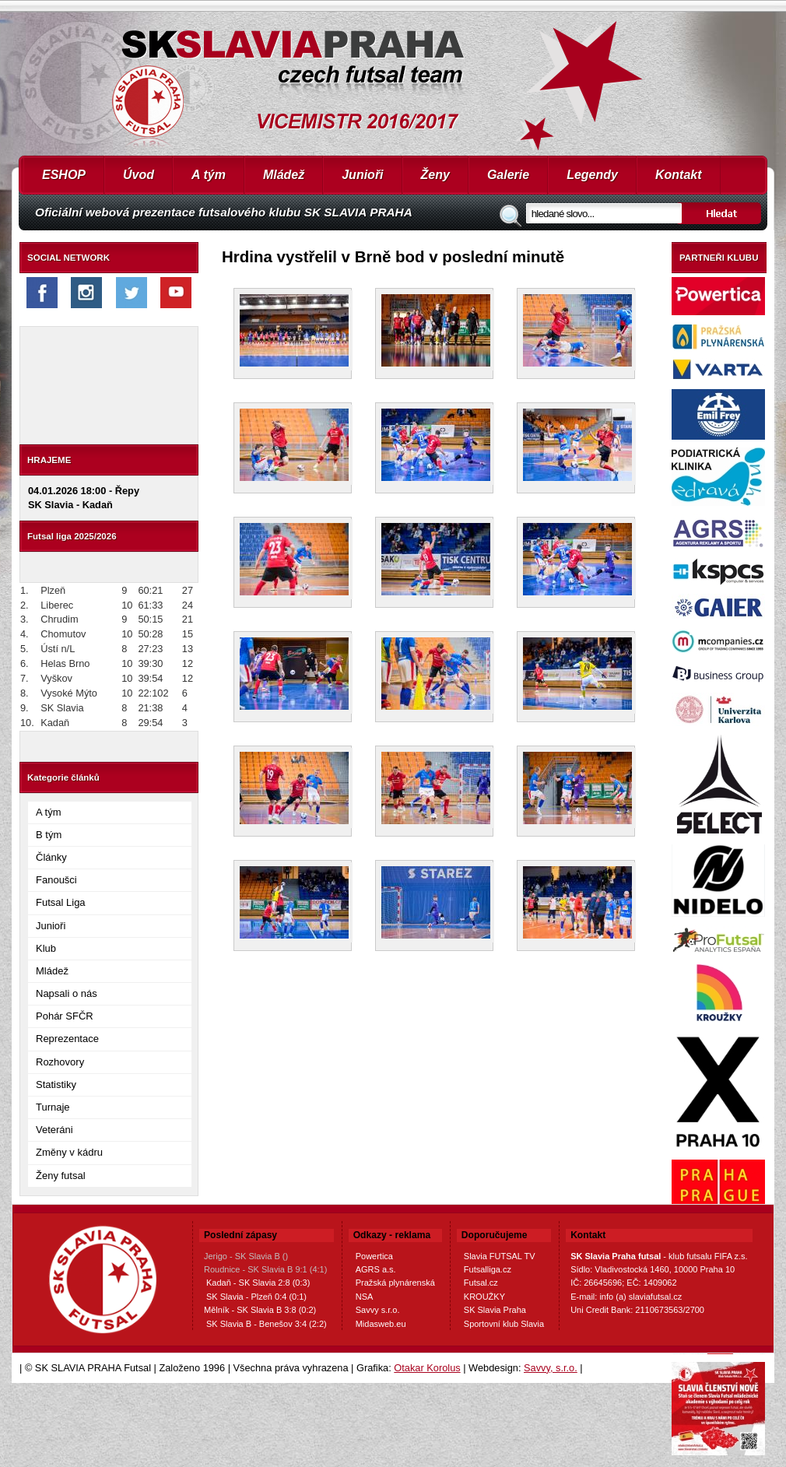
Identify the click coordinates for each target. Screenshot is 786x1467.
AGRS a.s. (376, 1269)
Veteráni (54, 1129)
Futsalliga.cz (487, 1269)
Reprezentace (67, 1038)
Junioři (362, 174)
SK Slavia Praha (495, 1309)
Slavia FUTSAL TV (499, 1256)
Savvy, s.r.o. (550, 1368)
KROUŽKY (484, 1296)
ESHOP (64, 174)
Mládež (283, 174)
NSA (365, 1296)
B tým (48, 835)
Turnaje (53, 1107)
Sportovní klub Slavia (504, 1323)
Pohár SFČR (64, 1016)
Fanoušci (56, 880)
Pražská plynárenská (395, 1282)
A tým (208, 174)
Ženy (435, 174)
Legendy (592, 174)
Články (51, 857)
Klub (46, 948)
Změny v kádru (69, 1152)
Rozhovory (60, 1062)
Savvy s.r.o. (378, 1309)
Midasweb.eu (381, 1323)
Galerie (508, 174)
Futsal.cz (481, 1282)
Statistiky (56, 1084)
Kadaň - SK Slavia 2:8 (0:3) (258, 1282)
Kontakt (678, 174)
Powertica (374, 1256)
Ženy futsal (61, 1175)
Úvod (138, 174)
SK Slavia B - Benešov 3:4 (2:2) (266, 1323)
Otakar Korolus (427, 1368)
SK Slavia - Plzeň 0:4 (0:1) (256, 1296)
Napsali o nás (66, 993)
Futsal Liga (61, 902)
